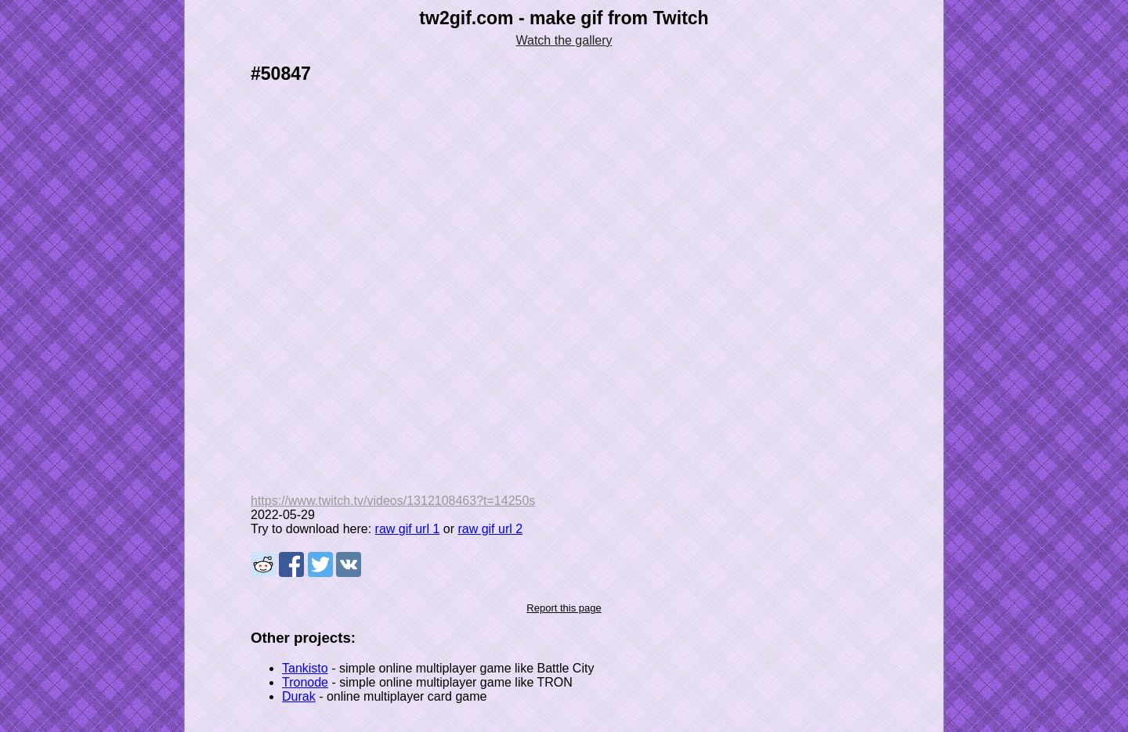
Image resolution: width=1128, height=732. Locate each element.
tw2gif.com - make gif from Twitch (563, 18)
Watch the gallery (563, 40)
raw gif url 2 (489, 528)
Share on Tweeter (320, 564)
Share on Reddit (263, 564)
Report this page (563, 608)
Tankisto (305, 668)
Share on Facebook (291, 564)
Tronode (305, 682)
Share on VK (348, 564)
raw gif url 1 (407, 528)
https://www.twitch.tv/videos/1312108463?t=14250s (393, 500)
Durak (299, 696)
